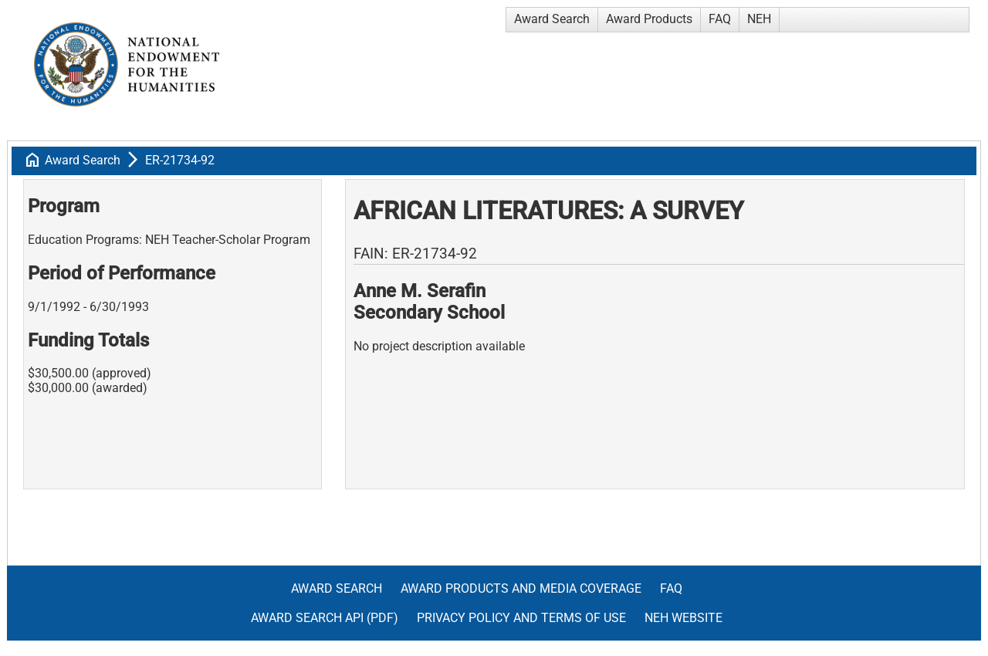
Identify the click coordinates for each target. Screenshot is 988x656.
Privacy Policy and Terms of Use (521, 617)
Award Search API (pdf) (324, 617)
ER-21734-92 (180, 160)
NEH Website (683, 617)
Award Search (552, 19)
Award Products (649, 19)
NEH (759, 19)
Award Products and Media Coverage (521, 588)
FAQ (720, 19)
